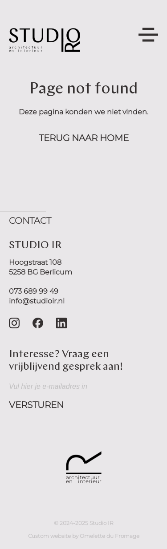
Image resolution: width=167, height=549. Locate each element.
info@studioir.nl (37, 301)
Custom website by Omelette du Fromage (83, 536)
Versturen (36, 405)
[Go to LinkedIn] (61, 323)
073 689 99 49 (33, 291)
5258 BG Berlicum (40, 272)
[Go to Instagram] (14, 323)
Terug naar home (84, 138)
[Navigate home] (44, 40)
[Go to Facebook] (37, 323)
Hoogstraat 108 (35, 262)
